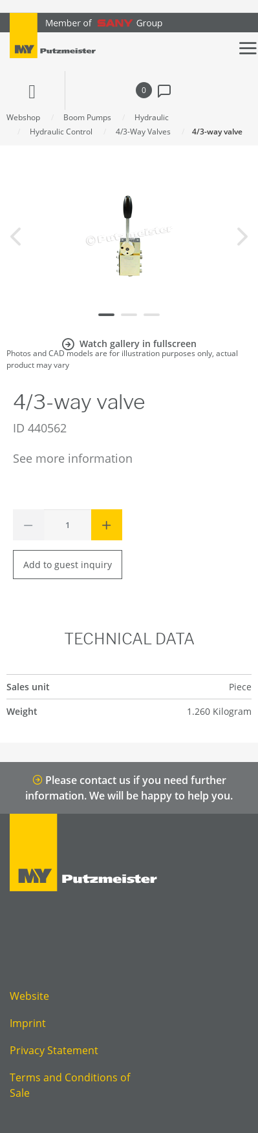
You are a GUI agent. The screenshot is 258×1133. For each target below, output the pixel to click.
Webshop (23, 117)
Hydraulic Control (61, 131)
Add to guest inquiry (67, 564)
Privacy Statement (54, 1050)
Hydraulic (151, 117)
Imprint (28, 1023)
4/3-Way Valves (143, 131)
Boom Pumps (87, 117)
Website (29, 996)
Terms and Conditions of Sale (70, 1085)
